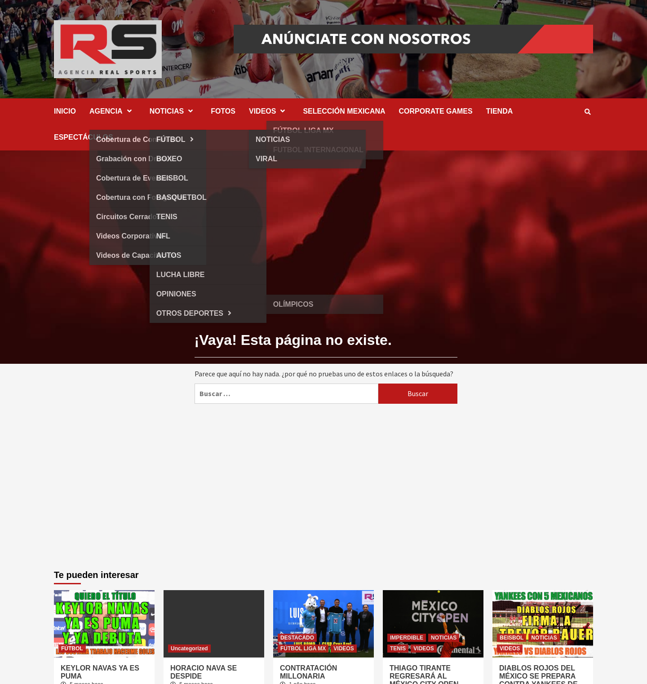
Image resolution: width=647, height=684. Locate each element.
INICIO (65, 111)
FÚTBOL (72, 648)
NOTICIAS (173, 111)
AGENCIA (112, 111)
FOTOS (223, 111)
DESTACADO (297, 638)
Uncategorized (189, 648)
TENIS (398, 648)
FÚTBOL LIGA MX (303, 648)
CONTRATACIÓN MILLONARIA (308, 672)
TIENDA (499, 111)
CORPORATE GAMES (436, 111)
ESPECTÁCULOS (83, 137)
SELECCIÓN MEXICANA (344, 111)
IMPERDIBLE (406, 638)
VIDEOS (269, 111)
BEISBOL (511, 638)
